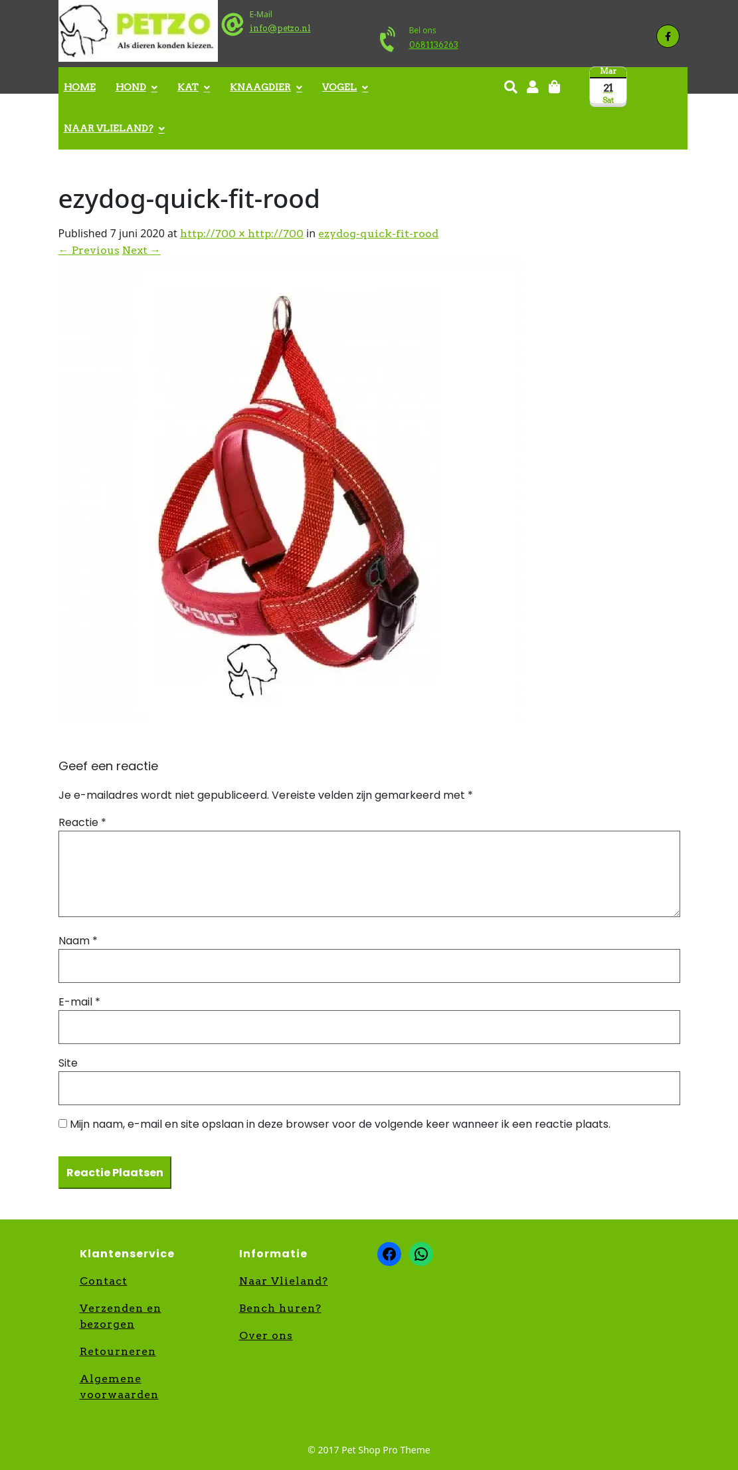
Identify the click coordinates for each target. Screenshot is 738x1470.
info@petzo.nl (280, 28)
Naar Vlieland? (108, 128)
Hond (131, 87)
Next (141, 250)
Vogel (339, 87)
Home (80, 87)
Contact (104, 1281)
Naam (78, 940)
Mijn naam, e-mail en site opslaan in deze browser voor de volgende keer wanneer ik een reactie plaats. (340, 1124)
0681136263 (433, 45)
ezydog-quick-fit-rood (378, 233)
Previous (89, 250)
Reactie (82, 822)
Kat (188, 87)
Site (68, 1063)
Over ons (266, 1335)
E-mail (79, 1001)
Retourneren (118, 1351)
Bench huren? (280, 1308)
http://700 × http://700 (242, 233)
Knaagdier (260, 87)
